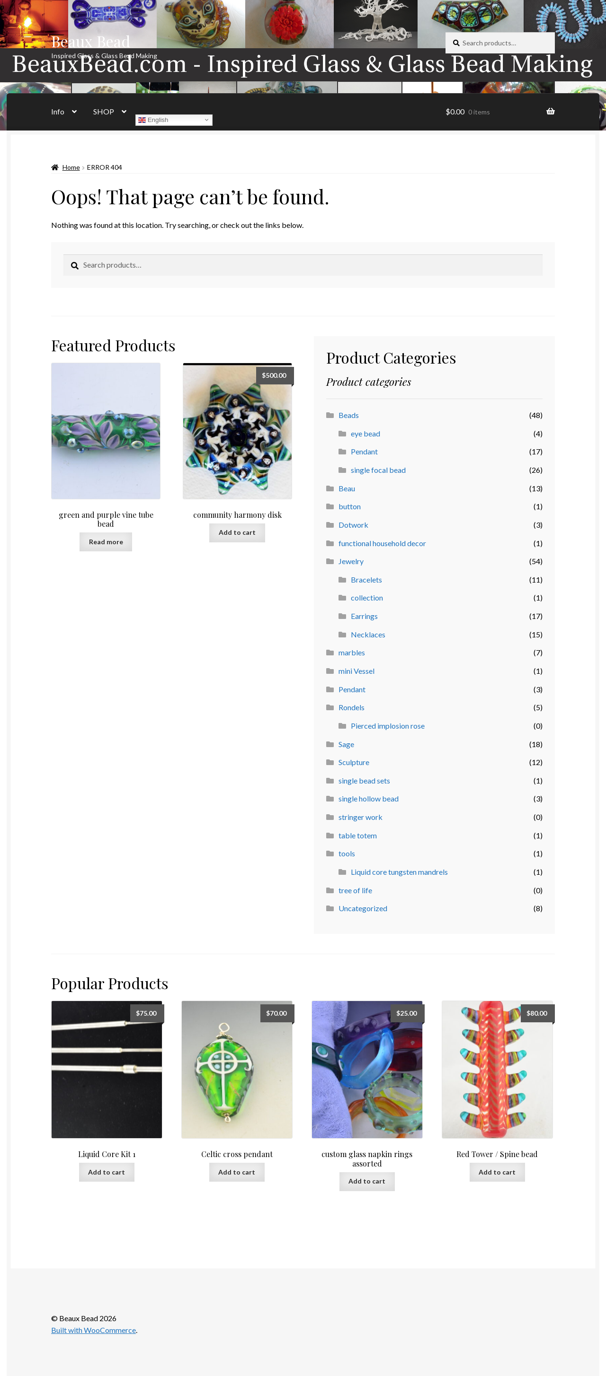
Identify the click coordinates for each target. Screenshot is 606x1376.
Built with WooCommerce (93, 1329)
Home (71, 167)
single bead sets (364, 780)
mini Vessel (356, 670)
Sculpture (354, 762)
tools (347, 853)
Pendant (364, 451)
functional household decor (382, 543)
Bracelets (366, 579)
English (153, 119)
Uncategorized (363, 908)
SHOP (103, 111)
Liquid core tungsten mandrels (399, 871)
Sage (346, 744)
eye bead (365, 433)
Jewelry (351, 561)
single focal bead (378, 469)
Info (57, 111)
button (350, 506)
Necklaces (368, 634)
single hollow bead (369, 798)
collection (367, 597)
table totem (358, 835)
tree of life (355, 890)
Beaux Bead (90, 41)
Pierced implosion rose (388, 725)
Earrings (364, 615)
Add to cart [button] (237, 532)
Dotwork (353, 524)
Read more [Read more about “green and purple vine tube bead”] (106, 542)
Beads (349, 414)
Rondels (352, 707)
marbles (352, 652)
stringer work (361, 816)
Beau (347, 488)
